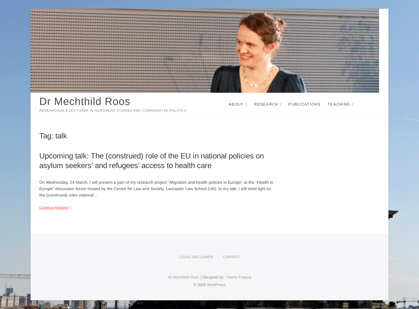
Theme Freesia (238, 277)
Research (266, 104)
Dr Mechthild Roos (84, 101)
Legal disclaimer (196, 257)
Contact (231, 257)
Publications (304, 104)
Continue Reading (53, 208)
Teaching (339, 104)
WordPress (216, 285)
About (236, 104)
